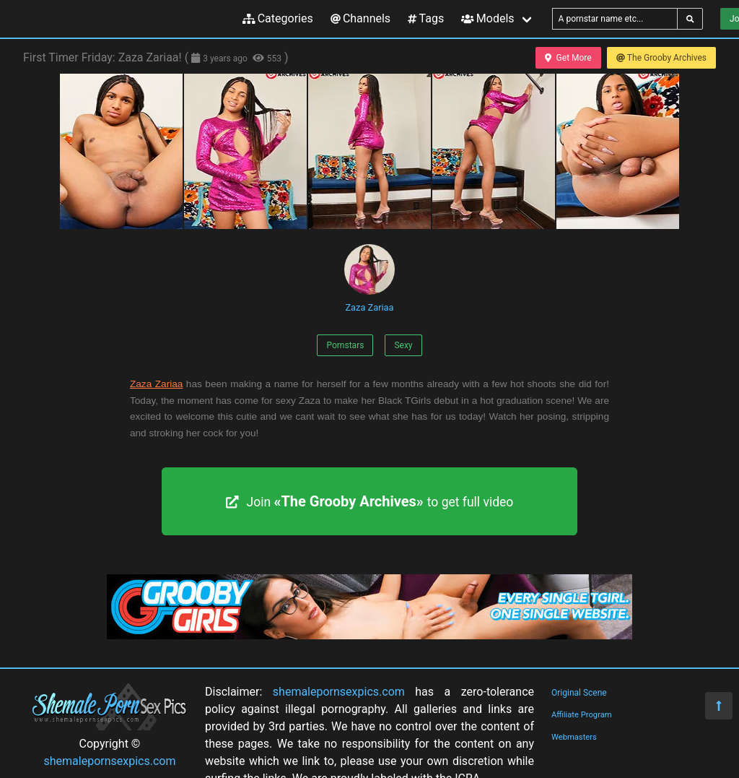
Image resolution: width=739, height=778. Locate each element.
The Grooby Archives (661, 58)
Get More (568, 58)
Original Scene (579, 693)
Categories (277, 18)
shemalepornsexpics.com (110, 761)
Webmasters (574, 737)
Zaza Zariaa (369, 278)
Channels (360, 18)
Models (487, 18)
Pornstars (345, 345)
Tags (426, 18)
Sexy (403, 345)
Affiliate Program (581, 714)
